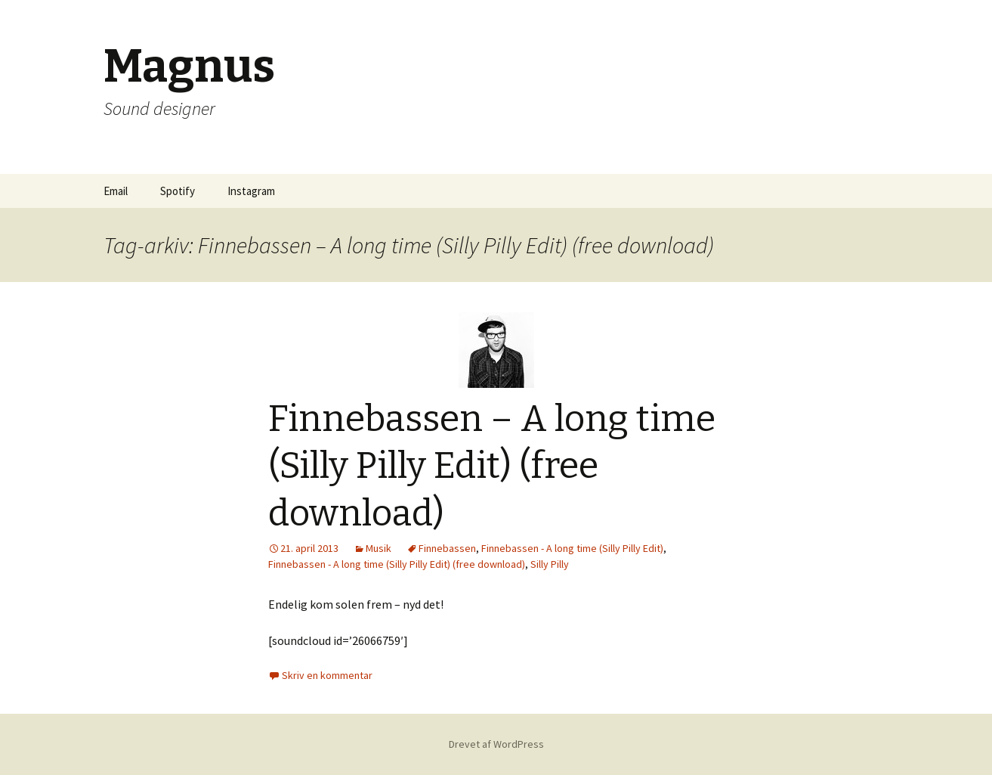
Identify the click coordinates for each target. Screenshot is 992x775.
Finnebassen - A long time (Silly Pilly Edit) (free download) (396, 564)
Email (116, 191)
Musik (378, 548)
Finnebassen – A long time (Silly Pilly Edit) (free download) (491, 466)
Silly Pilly (549, 564)
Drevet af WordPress (496, 744)
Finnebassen (447, 548)
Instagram (251, 191)
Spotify (177, 191)
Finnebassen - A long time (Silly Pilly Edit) (572, 548)
